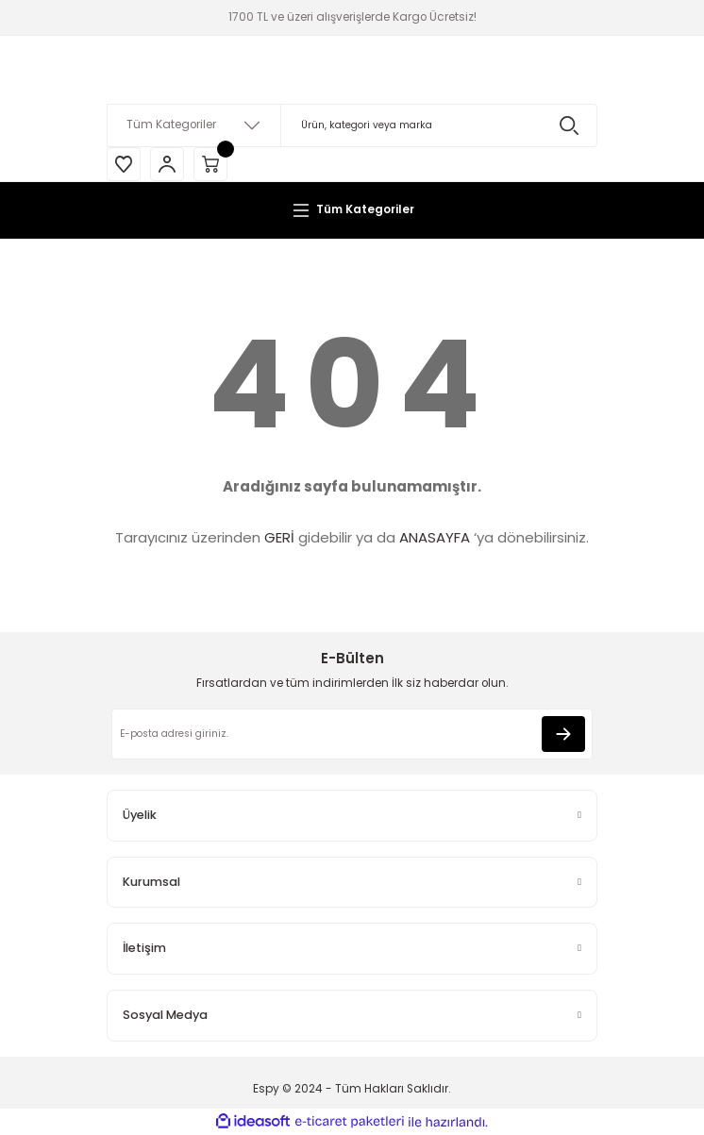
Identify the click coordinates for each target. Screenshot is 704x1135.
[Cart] (210, 164)
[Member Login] (167, 164)
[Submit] (563, 734)
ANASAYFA (434, 537)
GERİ (279, 537)
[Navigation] (352, 210)
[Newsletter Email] (352, 734)
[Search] (352, 125)
